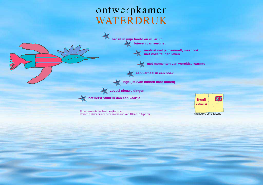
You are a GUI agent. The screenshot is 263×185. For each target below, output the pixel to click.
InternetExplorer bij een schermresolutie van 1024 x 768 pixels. (115, 114)
